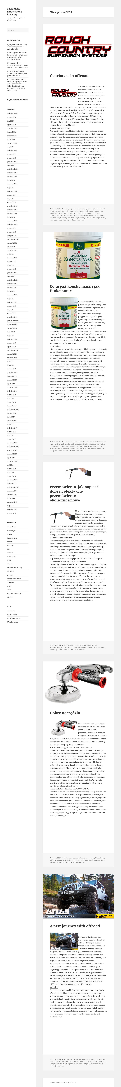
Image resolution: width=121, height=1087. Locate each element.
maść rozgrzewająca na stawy (86, 446)
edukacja (10, 545)
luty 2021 (10, 310)
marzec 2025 (11, 154)
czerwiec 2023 (12, 221)
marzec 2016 (11, 469)
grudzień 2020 (12, 317)
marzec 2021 (11, 306)
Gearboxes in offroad (69, 75)
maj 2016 (10, 465)
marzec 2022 (11, 262)
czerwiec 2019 (12, 358)
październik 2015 (13, 487)
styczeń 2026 (11, 125)
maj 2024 (10, 188)
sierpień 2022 (12, 243)
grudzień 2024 (12, 162)
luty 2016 (10, 472)
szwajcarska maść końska (59, 451)
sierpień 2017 (12, 413)
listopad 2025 (12, 132)
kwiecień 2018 (12, 391)
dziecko (10, 542)
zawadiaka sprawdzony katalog (14, 11)
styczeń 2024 (11, 202)
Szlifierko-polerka (63, 862)
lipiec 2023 (11, 217)
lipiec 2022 (11, 247)
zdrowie (10, 597)
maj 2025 (10, 147)
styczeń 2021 (11, 313)
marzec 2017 (11, 432)
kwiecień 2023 (12, 225)
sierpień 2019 (12, 354)
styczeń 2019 (11, 369)
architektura (11, 527)
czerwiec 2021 (12, 295)
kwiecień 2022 (12, 258)
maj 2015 (10, 506)
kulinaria (10, 553)
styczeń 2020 (11, 347)
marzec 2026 (11, 117)
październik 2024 (13, 169)
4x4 (77, 1059)
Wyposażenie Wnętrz (14, 593)
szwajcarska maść (98, 448)
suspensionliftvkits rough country (92, 215)
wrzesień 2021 (12, 284)
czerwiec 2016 (12, 461)
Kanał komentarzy (13, 618)
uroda (9, 586)
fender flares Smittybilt (70, 1061)
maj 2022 (10, 254)
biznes (9, 534)
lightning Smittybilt (85, 1061)
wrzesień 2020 (12, 324)
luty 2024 (10, 199)
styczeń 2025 (11, 158)
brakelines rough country (60, 128)
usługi (9, 590)
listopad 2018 (12, 376)
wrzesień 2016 (12, 450)
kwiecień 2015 (12, 509)
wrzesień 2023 (12, 210)
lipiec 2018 (11, 384)
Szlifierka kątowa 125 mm (71, 860)
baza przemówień (82, 645)
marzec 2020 (11, 343)
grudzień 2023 (12, 206)
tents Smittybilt (84, 1064)
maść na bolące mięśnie (79, 444)
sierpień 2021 (12, 287)
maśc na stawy (93, 444)
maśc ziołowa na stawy (84, 448)
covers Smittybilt (55, 1061)
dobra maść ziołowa (80, 442)
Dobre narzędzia (65, 712)
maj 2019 (10, 361)
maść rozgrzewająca (67, 446)
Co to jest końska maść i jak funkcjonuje (75, 288)
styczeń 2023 (11, 232)
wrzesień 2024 (12, 173)
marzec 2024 (11, 195)
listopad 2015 (12, 484)
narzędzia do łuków (97, 858)
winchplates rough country (59, 220)
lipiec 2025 (11, 139)
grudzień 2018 (12, 373)
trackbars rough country (76, 218)
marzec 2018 (11, 395)
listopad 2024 (12, 165)
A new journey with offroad (75, 925)
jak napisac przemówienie (61, 538)
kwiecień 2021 (12, 302)
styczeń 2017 (11, 439)
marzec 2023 (11, 228)
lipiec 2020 (11, 332)
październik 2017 (13, 410)
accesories (82, 1059)
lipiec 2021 (11, 291)
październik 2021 (13, 280)
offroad (95, 1061)
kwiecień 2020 (12, 339)
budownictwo (12, 538)
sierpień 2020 (12, 328)
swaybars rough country (58, 218)
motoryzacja (11, 556)
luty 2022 (10, 265)
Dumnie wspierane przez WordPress (63, 1082)
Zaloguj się (11, 611)
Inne (8, 549)
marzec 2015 (11, 513)
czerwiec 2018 (12, 387)
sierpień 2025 (12, 136)
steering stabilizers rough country (68, 215)
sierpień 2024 (12, 176)
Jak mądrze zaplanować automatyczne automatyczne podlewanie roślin (17, 73)
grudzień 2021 (12, 273)
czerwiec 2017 (12, 421)
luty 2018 (10, 398)
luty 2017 (10, 435)
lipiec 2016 (11, 458)
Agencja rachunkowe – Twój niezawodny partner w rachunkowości (17, 47)
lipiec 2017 (11, 417)
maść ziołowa (70, 448)
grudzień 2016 (12, 443)
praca (9, 560)
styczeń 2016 (11, 476)
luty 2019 (10, 365)
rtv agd (9, 575)
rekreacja (10, 571)
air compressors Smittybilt (96, 1059)
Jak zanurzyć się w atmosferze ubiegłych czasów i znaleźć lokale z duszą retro (17, 65)
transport (10, 582)
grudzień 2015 (12, 480)
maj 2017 (10, 424)
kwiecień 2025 (12, 151)
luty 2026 (10, 121)
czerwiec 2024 (12, 184)
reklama (10, 564)
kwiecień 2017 (12, 428)
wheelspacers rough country (96, 218)
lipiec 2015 (11, 498)
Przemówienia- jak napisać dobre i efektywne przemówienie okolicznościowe (74, 493)
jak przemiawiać (66, 647)
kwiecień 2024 (12, 191)
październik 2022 (13, 239)
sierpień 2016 (12, 454)
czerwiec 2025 (12, 143)
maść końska (55, 346)
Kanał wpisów (12, 615)
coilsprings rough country (65, 211)
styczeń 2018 (11, 402)
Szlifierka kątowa (56, 860)
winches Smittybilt (96, 1064)
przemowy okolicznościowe (59, 650)
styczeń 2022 (11, 269)
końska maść (92, 442)
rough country (85, 213)
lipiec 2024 (11, 180)
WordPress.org (12, 622)
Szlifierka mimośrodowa (89, 860)
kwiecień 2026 (12, 114)
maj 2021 (10, 299)
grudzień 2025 (12, 128)
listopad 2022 (12, 236)
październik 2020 (13, 321)
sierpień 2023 (12, 213)
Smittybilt (54, 987)
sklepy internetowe (14, 579)
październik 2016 (13, 447)
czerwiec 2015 (12, 502)
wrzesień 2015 (12, 491)
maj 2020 (10, 336)
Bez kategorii (11, 531)
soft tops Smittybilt (71, 1064)
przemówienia (78, 647)
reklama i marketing (14, 568)
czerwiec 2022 (12, 250)
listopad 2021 (12, 276)
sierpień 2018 (12, 380)
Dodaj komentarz (78, 220)
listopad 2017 (12, 406)
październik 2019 (13, 350)
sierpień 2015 (12, 495)
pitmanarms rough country (70, 213)
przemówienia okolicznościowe (94, 647)
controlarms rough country (84, 211)
